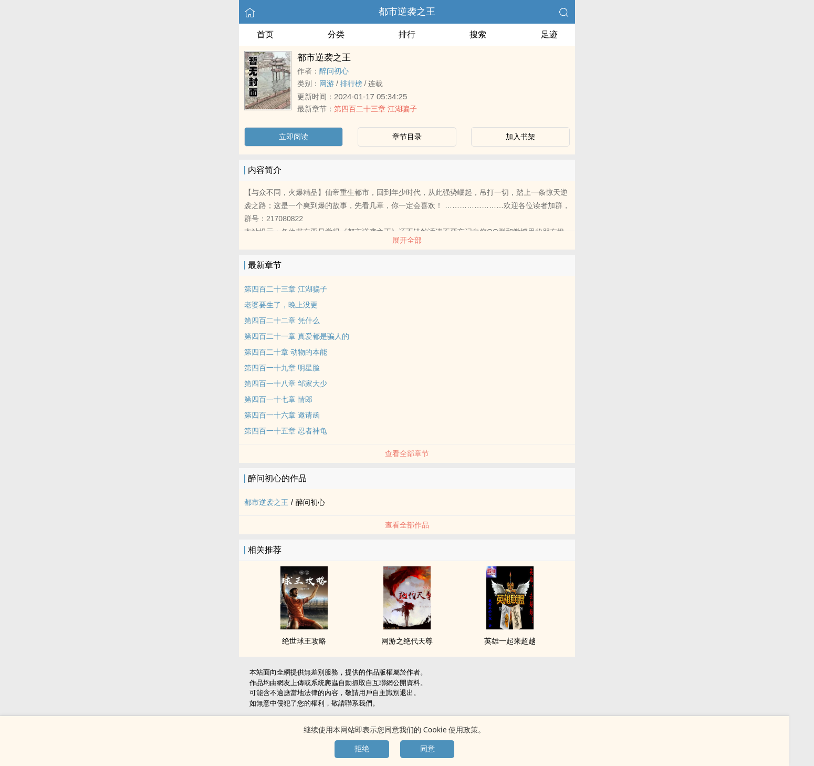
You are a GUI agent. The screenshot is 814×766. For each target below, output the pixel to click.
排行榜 (351, 83)
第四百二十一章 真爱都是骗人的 (296, 336)
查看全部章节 (407, 453)
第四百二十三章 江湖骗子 (375, 109)
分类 (336, 34)
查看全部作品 (407, 525)
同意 (427, 748)
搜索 (477, 34)
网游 (326, 83)
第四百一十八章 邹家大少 (285, 383)
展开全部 (407, 240)
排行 (407, 34)
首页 (265, 34)
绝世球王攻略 (304, 641)
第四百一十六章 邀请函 (282, 415)
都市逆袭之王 (407, 11)
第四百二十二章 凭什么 (282, 320)
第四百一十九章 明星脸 (282, 368)
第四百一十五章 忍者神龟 (285, 431)
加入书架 (520, 136)
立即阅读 (293, 136)
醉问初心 (334, 71)
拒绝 (361, 748)
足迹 (549, 34)
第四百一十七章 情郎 (278, 399)
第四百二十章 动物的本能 (285, 352)
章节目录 (407, 136)
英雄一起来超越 (510, 641)
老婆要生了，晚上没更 (281, 305)
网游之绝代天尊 (407, 641)
